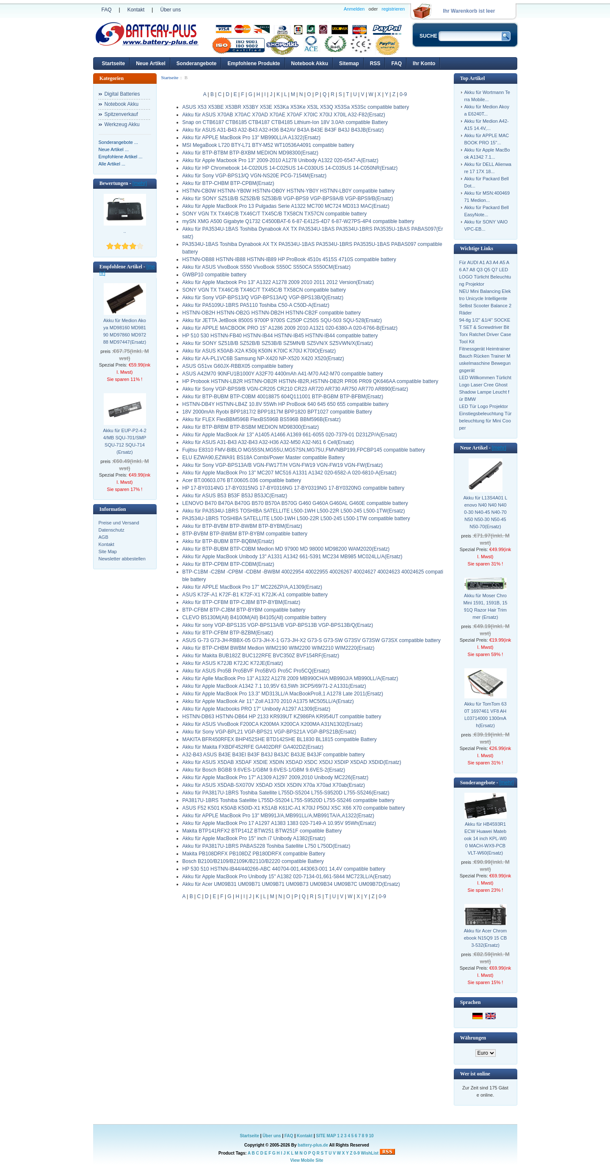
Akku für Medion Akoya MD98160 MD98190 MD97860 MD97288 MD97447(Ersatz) (124, 331)
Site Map (108, 551)
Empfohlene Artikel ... (121, 156)
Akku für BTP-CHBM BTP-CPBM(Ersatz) (228, 183)
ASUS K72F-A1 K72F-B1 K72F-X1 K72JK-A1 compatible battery (255, 595)
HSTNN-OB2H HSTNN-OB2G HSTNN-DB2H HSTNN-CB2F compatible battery (271, 313)
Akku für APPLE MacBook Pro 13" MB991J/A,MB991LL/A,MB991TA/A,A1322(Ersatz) (278, 816)
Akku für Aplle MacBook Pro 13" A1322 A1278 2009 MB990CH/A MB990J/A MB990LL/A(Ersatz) (290, 678)
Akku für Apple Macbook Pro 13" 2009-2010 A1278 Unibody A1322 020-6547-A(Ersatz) (280, 160)
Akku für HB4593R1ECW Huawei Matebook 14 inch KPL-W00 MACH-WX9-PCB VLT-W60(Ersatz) (485, 838)
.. (124, 231)
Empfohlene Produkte (253, 63)
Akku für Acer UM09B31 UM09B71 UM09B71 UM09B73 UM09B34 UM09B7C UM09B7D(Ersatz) (291, 884)
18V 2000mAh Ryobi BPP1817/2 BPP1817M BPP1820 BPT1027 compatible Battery (277, 412)
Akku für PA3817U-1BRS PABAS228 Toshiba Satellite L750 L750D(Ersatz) (266, 846)
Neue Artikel (151, 63)
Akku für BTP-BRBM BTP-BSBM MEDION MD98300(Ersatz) (250, 427)
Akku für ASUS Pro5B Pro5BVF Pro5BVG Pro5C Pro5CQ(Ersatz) (256, 671)
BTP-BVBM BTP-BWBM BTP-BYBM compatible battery (244, 534)
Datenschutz (111, 529)
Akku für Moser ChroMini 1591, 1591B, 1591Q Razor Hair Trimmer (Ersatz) (486, 606)
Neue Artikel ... (114, 149)
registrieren (393, 8)
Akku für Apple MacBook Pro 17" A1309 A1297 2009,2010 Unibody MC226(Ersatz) (275, 777)
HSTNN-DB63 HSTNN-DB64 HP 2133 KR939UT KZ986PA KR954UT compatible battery (281, 717)
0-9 (403, 94)
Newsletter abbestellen (122, 558)
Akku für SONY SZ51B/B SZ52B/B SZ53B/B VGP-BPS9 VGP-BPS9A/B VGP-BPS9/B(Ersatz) (287, 198)
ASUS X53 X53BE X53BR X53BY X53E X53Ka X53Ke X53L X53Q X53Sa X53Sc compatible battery (295, 107)
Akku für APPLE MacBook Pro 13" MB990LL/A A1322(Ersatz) (251, 138)
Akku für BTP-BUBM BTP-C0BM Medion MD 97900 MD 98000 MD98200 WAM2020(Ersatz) (286, 549)
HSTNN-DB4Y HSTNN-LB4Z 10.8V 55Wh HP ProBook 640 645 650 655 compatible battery (285, 404)
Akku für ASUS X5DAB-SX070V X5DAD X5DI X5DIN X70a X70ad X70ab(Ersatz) (273, 785)
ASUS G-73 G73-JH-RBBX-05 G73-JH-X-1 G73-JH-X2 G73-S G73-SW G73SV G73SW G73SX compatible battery (311, 640)
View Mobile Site (306, 1160)
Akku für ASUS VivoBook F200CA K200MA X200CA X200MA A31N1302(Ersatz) (272, 724)
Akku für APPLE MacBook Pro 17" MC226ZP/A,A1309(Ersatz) (252, 587)
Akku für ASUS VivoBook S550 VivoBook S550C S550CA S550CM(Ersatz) (266, 267)
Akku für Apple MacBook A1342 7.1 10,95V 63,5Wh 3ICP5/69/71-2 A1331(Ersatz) (274, 686)
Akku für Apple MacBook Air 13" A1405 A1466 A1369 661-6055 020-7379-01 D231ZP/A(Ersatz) (289, 435)
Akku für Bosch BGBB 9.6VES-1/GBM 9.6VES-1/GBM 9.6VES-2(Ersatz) (263, 770)
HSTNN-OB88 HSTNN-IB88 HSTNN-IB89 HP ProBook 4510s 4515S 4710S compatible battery (289, 259)
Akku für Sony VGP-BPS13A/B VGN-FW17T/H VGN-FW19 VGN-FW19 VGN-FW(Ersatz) (282, 465)
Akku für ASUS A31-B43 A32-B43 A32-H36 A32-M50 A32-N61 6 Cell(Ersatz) (268, 442)
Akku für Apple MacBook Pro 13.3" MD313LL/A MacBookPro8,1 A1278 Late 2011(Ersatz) (283, 694)
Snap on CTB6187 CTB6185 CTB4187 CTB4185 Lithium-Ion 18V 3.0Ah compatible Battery (285, 122)
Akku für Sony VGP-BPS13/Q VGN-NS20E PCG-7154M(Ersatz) (254, 176)
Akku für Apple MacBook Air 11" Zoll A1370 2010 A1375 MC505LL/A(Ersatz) (268, 701)
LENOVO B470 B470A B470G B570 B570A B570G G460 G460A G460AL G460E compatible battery (295, 503)
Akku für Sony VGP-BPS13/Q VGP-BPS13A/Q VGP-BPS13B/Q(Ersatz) (263, 298)
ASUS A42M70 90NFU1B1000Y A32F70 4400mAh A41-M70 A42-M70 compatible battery (282, 374)
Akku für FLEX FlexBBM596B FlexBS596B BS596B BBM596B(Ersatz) (261, 419)
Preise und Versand (119, 522)
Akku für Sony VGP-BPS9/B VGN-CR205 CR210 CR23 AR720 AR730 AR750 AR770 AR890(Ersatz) (295, 389)
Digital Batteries (122, 94)
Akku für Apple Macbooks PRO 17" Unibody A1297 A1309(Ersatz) (256, 709)
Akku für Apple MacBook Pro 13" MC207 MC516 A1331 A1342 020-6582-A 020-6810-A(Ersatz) (289, 473)
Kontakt (136, 10)
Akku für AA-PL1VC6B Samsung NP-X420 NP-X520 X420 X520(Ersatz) (263, 358)
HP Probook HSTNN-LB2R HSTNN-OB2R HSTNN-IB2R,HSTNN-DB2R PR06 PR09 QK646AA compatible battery (310, 381)
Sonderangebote (197, 63)
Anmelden (354, 8)
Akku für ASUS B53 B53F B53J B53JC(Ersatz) (234, 496)
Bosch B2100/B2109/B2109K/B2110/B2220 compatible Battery (253, 861)
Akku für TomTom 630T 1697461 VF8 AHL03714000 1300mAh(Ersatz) (485, 714)
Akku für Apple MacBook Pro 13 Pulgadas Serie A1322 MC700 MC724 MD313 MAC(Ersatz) (286, 206)
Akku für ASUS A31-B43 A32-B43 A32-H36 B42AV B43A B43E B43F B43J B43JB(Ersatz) (283, 130)
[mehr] (139, 183)
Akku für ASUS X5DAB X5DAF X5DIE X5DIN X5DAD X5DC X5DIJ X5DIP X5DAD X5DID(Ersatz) (291, 762)
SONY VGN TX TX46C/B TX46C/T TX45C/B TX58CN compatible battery (264, 290)
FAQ (107, 10)
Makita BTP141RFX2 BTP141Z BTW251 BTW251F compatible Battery (262, 831)
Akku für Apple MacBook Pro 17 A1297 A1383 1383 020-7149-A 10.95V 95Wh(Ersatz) (279, 823)
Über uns (170, 10)
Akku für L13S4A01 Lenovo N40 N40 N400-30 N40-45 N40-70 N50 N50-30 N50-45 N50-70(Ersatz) (486, 512)
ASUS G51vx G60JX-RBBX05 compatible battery (237, 366)
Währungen (473, 1038)
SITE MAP (326, 1135)
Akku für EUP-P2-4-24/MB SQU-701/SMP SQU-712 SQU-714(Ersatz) (124, 441)
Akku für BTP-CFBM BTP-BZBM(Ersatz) (227, 633)
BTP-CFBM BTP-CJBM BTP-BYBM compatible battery (244, 610)
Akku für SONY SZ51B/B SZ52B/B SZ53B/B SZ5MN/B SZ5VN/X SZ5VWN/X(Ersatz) (277, 343)
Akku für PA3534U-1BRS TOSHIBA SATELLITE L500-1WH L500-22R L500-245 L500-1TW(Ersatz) (293, 511)
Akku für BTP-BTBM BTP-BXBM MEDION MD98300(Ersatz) (250, 153)
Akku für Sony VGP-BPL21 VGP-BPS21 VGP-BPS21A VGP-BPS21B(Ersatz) (269, 732)
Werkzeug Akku (122, 124)
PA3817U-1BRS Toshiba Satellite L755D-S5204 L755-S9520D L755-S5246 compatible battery (288, 800)
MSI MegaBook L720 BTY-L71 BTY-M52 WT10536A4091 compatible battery (268, 145)
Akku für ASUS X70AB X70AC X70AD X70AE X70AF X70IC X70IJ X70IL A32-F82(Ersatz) (283, 115)
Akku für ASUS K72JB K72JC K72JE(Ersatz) (232, 663)
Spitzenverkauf (121, 114)
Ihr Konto (424, 63)
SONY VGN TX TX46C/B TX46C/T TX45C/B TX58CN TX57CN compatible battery (274, 214)
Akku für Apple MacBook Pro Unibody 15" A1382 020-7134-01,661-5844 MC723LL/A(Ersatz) (286, 877)
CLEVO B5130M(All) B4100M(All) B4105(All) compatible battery (254, 617)
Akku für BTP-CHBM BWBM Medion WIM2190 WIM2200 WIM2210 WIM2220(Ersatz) (278, 648)
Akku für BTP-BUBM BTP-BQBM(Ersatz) (228, 541)
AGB (103, 537)
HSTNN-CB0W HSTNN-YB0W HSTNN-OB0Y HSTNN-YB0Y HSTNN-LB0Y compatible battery (288, 191)
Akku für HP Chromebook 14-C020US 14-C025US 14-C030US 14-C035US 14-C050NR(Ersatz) (290, 168)
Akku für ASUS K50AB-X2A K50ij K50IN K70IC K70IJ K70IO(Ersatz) (259, 351)
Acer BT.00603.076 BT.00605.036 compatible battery (241, 480)
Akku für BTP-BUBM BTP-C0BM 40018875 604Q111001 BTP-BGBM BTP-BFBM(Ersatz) (283, 397)
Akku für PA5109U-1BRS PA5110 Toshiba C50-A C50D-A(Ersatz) (256, 305)
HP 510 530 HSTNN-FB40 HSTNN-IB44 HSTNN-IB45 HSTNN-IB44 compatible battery (280, 336)
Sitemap (349, 63)
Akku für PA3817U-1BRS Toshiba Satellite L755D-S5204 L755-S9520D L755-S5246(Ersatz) (285, 793)
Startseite (113, 63)
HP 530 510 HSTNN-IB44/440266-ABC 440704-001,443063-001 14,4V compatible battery (283, 869)
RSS (375, 63)
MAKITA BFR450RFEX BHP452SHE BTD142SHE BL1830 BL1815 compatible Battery (279, 739)
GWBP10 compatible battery (214, 275)
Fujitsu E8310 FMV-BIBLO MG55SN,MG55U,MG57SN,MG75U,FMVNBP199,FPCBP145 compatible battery (303, 450)
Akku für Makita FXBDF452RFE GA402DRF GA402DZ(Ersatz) (252, 747)
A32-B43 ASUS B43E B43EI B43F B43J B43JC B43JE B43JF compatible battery (273, 755)
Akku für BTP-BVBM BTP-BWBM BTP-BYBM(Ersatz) (242, 526)
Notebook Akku (309, 63)
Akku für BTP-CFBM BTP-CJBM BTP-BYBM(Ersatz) (241, 602)
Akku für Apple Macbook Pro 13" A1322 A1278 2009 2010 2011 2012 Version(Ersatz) (278, 282)
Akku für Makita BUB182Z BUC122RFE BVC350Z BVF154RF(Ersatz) (261, 656)
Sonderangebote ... (118, 142)
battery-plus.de (313, 1145)
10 (371, 1135)
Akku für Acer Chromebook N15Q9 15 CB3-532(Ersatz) (485, 938)
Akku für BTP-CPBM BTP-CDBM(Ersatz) (228, 564)
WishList (370, 1153)
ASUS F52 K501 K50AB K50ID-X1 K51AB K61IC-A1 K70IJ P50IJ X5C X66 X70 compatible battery (293, 808)
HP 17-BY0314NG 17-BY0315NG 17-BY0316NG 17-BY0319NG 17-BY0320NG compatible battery (293, 488)
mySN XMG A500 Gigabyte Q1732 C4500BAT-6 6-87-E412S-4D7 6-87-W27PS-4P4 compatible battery (298, 221)
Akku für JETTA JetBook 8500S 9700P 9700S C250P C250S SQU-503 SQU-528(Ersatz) (282, 320)
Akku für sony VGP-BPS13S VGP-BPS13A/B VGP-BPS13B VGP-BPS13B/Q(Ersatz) (277, 625)
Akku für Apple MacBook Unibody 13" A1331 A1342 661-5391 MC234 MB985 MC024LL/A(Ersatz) (292, 557)
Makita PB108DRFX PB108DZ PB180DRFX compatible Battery (253, 854)
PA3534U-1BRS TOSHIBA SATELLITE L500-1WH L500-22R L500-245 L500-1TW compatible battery (296, 518)
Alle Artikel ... (112, 163)
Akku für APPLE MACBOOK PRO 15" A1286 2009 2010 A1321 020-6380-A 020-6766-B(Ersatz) (290, 328)
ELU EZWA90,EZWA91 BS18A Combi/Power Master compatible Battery (263, 457)
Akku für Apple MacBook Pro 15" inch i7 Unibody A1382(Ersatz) (254, 838)
